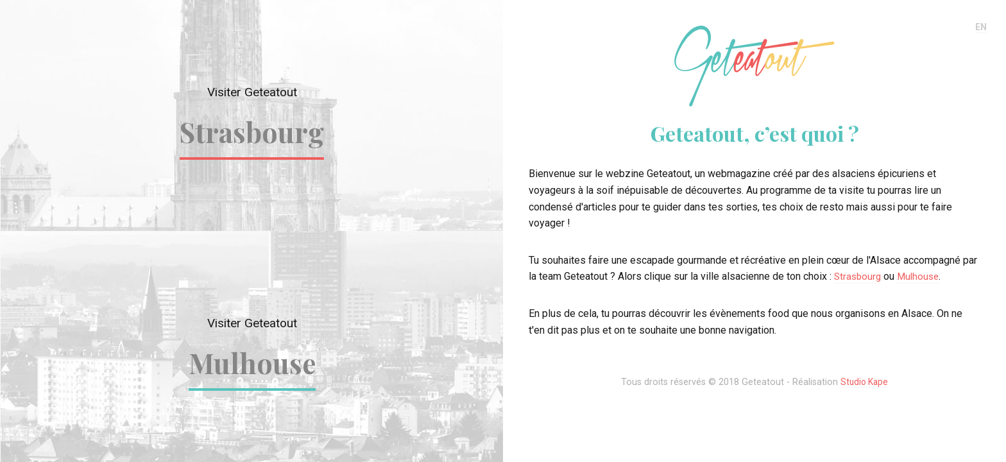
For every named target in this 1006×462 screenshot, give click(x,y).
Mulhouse (252, 362)
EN (981, 27)
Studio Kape (864, 382)
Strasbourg (251, 131)
